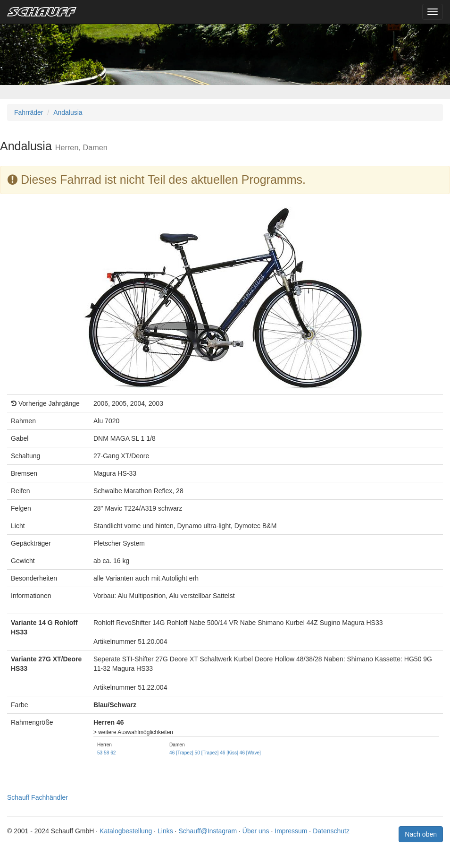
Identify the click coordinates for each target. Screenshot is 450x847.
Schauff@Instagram (207, 831)
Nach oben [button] (421, 834)
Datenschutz (331, 831)
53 (99, 752)
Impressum (291, 831)
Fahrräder (28, 112)
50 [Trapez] (207, 752)
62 (113, 752)
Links (165, 831)
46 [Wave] (250, 752)
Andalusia (68, 112)
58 (106, 752)
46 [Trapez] (181, 752)
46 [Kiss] (229, 752)
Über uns (255, 831)
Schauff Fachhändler (37, 797)
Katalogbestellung (126, 831)
